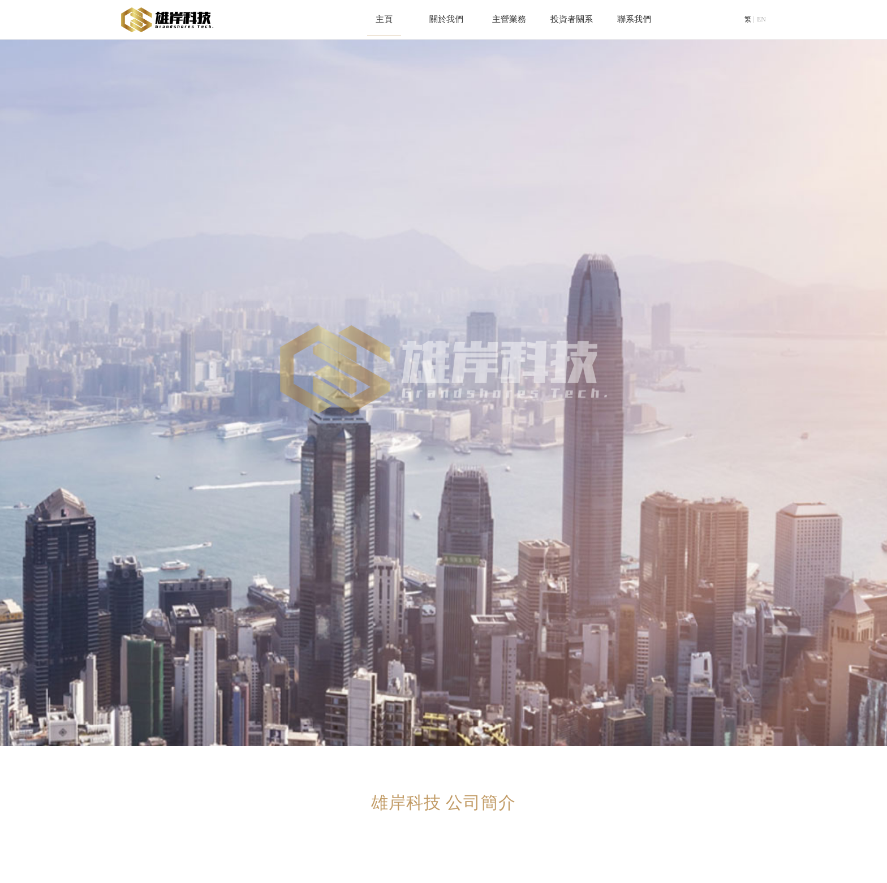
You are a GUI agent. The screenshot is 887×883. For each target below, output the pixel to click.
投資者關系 (571, 19)
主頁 (384, 19)
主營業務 (509, 19)
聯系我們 (634, 19)
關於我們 (446, 19)
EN (761, 19)
